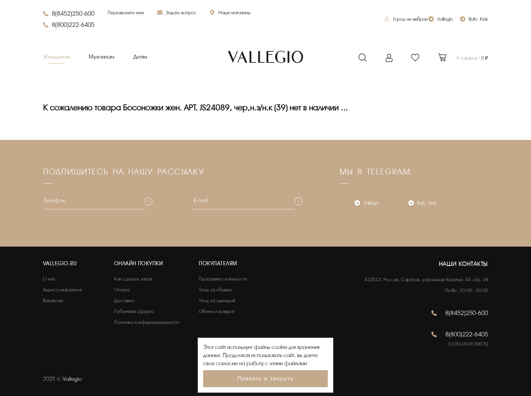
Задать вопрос (176, 13)
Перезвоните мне (126, 12)
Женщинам (56, 57)
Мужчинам (101, 57)
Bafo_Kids (474, 20)
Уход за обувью (215, 289)
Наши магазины (230, 13)
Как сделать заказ (133, 279)
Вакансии (53, 300)
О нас (49, 279)
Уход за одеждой (217, 300)
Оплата (121, 289)
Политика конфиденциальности (146, 322)
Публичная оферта (134, 311)
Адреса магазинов (62, 289)
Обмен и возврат (216, 311)
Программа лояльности (223, 279)
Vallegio (440, 20)
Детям (140, 57)
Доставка (124, 300)
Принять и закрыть (265, 378)
